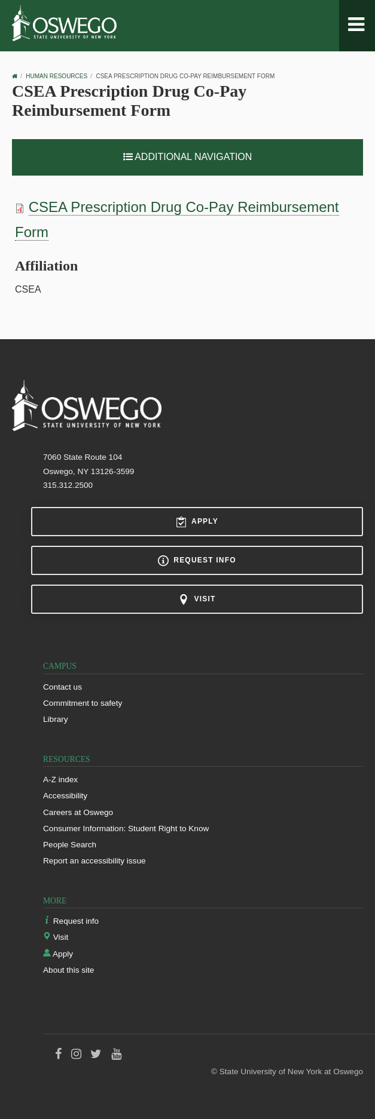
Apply (197, 522)
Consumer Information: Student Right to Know (126, 828)
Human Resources (56, 76)
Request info (197, 560)
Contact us (62, 687)
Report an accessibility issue (94, 860)
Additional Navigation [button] (187, 157)
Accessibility (65, 795)
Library (55, 719)
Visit (196, 599)
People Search (69, 844)
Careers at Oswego (78, 812)
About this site (68, 970)
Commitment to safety (82, 703)
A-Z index (60, 779)
